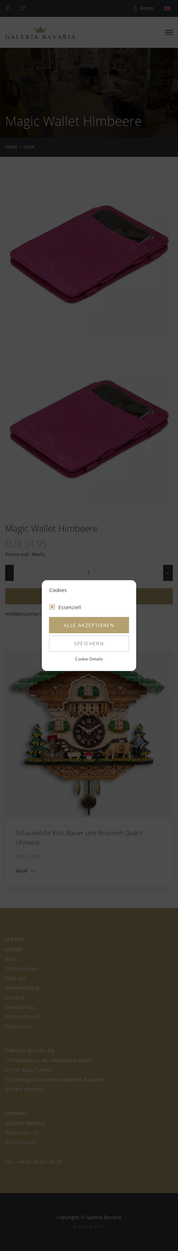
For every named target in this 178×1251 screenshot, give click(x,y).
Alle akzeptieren (89, 625)
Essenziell (70, 607)
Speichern (89, 643)
